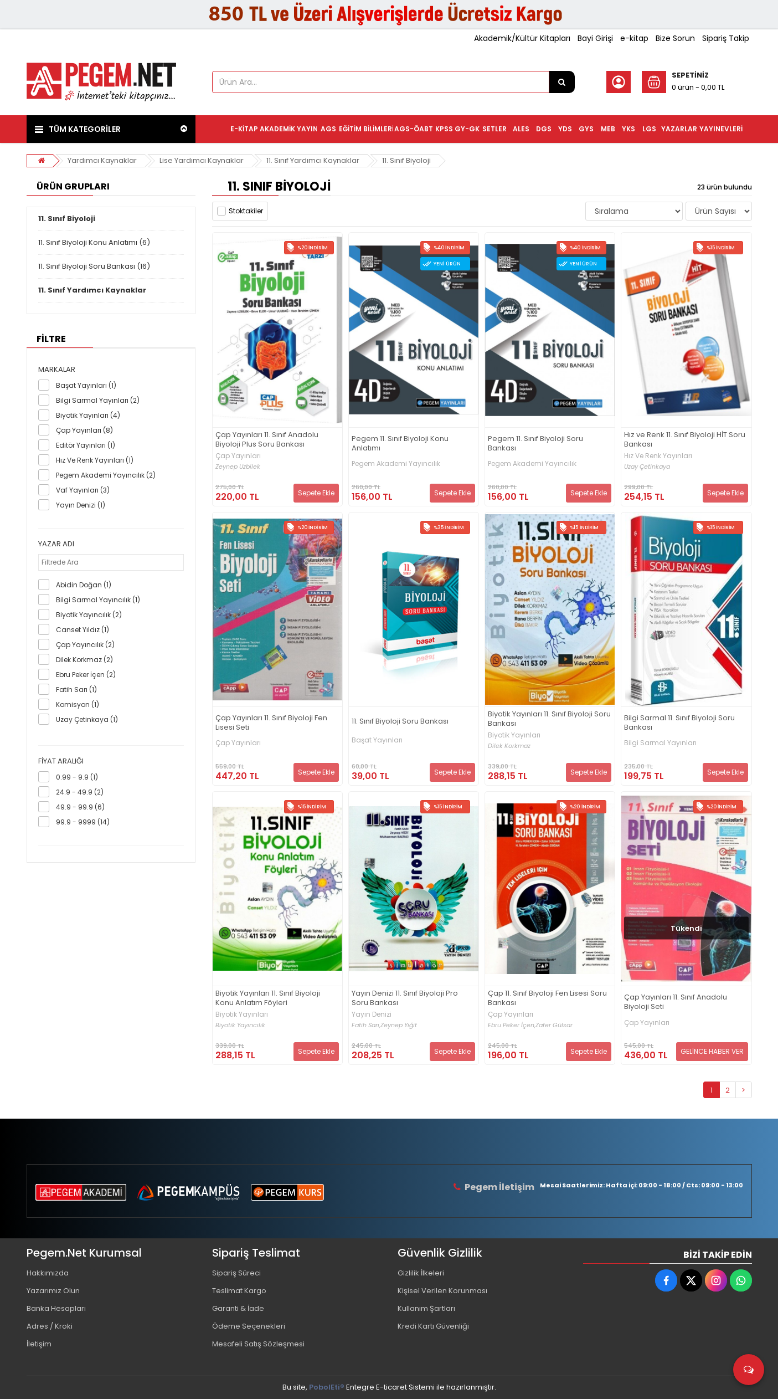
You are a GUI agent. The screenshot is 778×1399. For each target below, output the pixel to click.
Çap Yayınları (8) (84, 430)
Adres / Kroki (50, 1326)
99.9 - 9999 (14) (83, 822)
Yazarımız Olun (53, 1290)
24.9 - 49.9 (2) (80, 792)
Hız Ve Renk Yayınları (658, 456)
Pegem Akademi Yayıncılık (396, 464)
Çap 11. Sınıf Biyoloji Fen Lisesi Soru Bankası (547, 998)
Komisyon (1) (77, 704)
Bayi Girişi (595, 38)
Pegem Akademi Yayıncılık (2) (106, 475)
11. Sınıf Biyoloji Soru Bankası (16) (94, 266)
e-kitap (634, 38)
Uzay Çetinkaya (647, 467)
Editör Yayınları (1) (85, 445)
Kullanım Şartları (426, 1308)
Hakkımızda (48, 1273)
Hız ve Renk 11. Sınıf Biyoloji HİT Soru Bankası (684, 440)
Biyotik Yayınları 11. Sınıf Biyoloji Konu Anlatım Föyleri (267, 998)
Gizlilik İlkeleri (421, 1273)
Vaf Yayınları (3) (83, 490)
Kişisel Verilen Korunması (442, 1290)
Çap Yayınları (238, 456)
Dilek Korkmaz (509, 746)
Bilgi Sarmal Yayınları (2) (98, 400)
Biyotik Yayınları (514, 735)
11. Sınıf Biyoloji (406, 160)
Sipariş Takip (725, 38)
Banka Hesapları (56, 1308)
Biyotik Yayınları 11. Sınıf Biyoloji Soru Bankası (549, 719)
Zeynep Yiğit (398, 1025)
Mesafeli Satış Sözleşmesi (258, 1344)
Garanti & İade (238, 1308)
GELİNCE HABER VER (712, 1051)
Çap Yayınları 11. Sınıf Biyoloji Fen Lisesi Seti (271, 723)
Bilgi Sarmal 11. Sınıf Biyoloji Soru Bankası (679, 723)
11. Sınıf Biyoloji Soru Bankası (400, 721)
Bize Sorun (675, 38)
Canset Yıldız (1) (82, 629)
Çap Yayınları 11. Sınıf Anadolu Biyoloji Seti (675, 1002)
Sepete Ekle (316, 493)
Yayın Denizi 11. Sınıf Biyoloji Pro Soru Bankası (405, 998)
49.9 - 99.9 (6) (80, 807)
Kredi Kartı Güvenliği (433, 1326)
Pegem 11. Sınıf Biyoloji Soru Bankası (535, 443)
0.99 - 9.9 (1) (77, 777)
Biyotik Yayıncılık (240, 1025)
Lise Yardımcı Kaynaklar (201, 160)
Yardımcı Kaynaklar (102, 160)
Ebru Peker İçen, (511, 1025)
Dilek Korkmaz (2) (84, 659)
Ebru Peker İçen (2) (86, 674)
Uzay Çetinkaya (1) (87, 719)
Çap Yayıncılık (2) (85, 644)
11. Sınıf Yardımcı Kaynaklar (312, 160)
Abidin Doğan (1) (83, 585)
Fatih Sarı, (366, 1025)
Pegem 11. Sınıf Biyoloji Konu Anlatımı (400, 443)
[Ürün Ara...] (562, 82)
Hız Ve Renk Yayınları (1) (94, 460)
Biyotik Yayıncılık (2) (89, 614)
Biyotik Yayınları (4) (88, 415)
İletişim (39, 1344)
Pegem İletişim (499, 1187)
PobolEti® (326, 1387)
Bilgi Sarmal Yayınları (660, 743)
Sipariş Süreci (236, 1273)
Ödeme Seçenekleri (248, 1326)
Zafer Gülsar (554, 1025)
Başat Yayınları (377, 740)
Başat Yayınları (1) (86, 385)
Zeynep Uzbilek (237, 467)
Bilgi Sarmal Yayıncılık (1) (98, 599)
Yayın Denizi (371, 1014)
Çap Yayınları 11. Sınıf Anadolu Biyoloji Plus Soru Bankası (266, 440)
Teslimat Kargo (239, 1290)
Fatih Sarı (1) (76, 689)
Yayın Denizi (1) (80, 505)
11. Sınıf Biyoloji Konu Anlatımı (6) (94, 242)
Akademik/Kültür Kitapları (522, 38)
